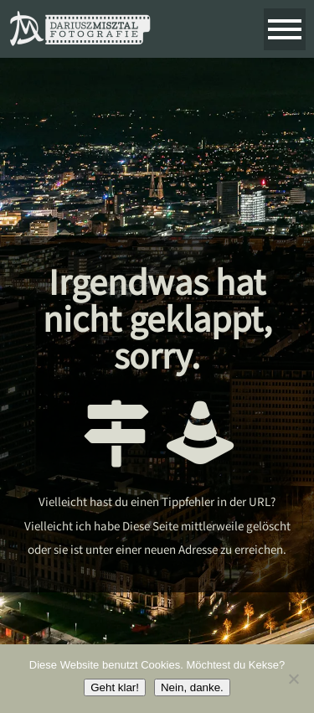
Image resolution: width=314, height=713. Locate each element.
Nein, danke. (192, 687)
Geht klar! (114, 687)
